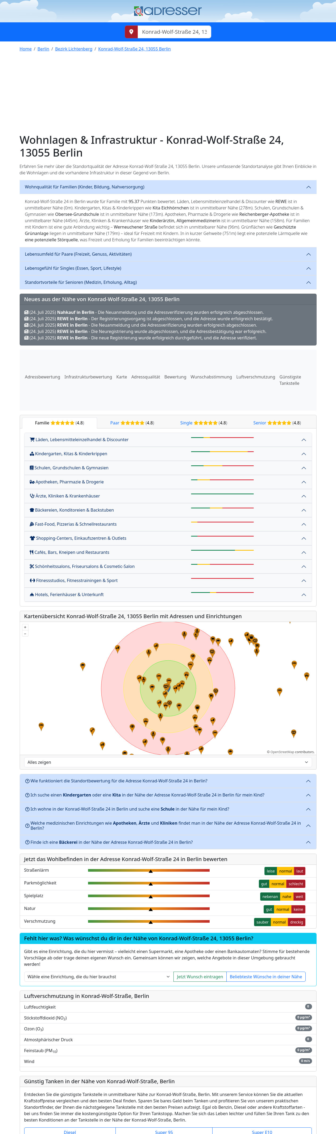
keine (298, 909)
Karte (121, 377)
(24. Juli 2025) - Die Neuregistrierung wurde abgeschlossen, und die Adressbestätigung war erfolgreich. (145, 331)
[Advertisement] (168, 93)
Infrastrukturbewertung (88, 377)
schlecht (296, 883)
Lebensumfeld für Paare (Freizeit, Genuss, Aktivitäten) (78, 254)
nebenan (270, 896)
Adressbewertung (42, 377)
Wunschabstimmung (211, 377)
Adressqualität (145, 377)
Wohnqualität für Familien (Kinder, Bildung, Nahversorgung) (84, 187)
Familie (59, 423)
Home (26, 49)
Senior (277, 423)
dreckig (296, 922)
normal (285, 871)
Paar (132, 423)
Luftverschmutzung (255, 377)
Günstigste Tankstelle (290, 380)
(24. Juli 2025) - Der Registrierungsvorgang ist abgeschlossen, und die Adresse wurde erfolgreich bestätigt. (148, 319)
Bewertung (175, 377)
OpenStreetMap (282, 752)
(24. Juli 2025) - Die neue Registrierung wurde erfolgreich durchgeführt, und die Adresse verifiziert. (140, 338)
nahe (287, 896)
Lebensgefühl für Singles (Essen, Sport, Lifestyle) (73, 268)
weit (299, 896)
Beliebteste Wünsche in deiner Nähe (266, 977)
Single (203, 423)
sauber (262, 922)
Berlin (43, 49)
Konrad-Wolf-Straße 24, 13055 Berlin (134, 49)
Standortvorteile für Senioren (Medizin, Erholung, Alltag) (81, 282)
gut (264, 883)
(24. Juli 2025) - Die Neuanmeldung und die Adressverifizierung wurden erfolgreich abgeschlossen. (144, 312)
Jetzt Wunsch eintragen (200, 977)
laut (299, 871)
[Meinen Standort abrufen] (131, 32)
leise (271, 871)
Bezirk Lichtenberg (73, 49)
